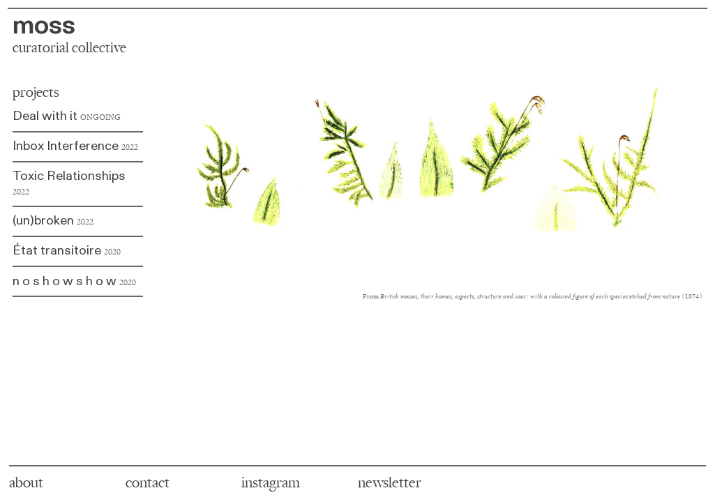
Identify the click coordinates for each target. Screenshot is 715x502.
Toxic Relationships (69, 182)
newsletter (389, 482)
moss (44, 25)
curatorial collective (69, 47)
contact (148, 482)
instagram (270, 482)
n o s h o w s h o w (64, 281)
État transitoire (67, 250)
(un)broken (53, 220)
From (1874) (532, 296)
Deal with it (67, 116)
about (26, 482)
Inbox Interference (75, 146)
